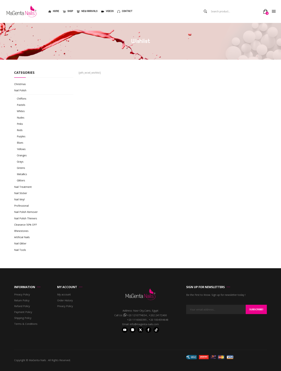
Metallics (22, 174)
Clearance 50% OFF (25, 224)
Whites (21, 111)
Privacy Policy (22, 294)
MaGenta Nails (38, 360)
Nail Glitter (20, 243)
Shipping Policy (22, 318)
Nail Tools (20, 250)
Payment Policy (23, 312)
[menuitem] (53, 11)
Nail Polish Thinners (25, 218)
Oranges (22, 155)
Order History (65, 300)
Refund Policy (22, 306)
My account (64, 294)
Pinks (20, 124)
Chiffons (21, 98)
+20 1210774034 (137, 315)
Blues (20, 142)
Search (205, 11)
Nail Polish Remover (26, 212)
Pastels (21, 105)
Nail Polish (20, 90)
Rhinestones (21, 231)
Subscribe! (256, 309)
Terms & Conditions (25, 324)
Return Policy (21, 300)
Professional (21, 205)
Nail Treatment (23, 187)
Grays (20, 161)
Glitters (21, 180)
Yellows (21, 149)
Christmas (20, 84)
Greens (21, 168)
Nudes (20, 117)
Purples (21, 136)
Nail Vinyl (19, 199)
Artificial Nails (22, 237)
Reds (20, 130)
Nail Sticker (20, 193)
